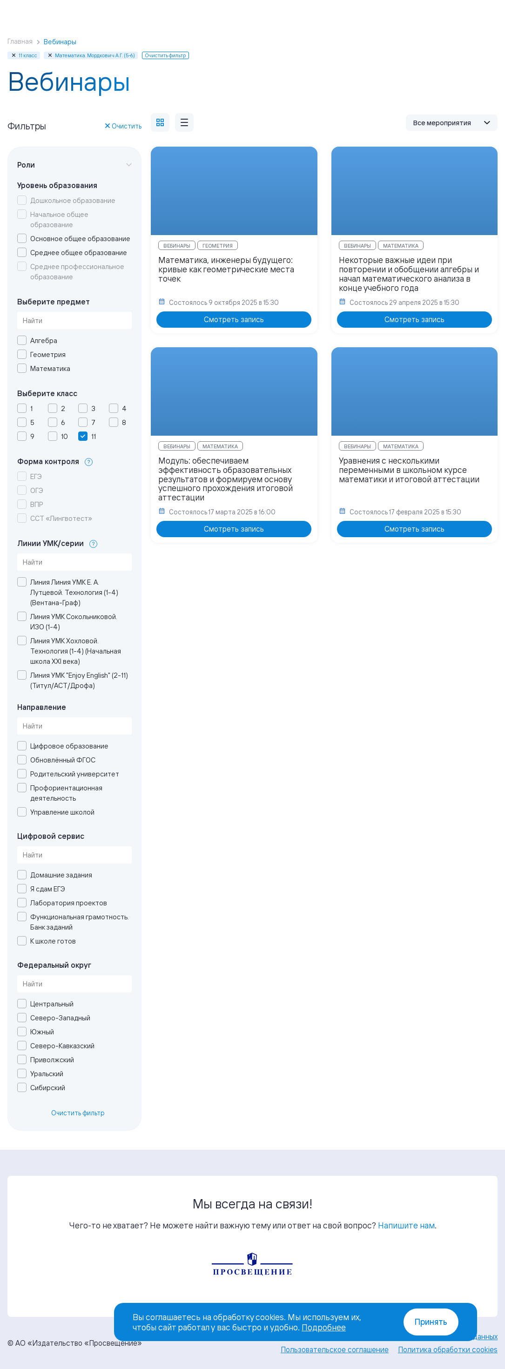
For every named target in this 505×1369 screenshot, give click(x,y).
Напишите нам (406, 1225)
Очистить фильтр (78, 1113)
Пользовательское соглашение (335, 1349)
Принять (431, 1321)
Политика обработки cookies (448, 1349)
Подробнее (324, 1327)
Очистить (123, 126)
